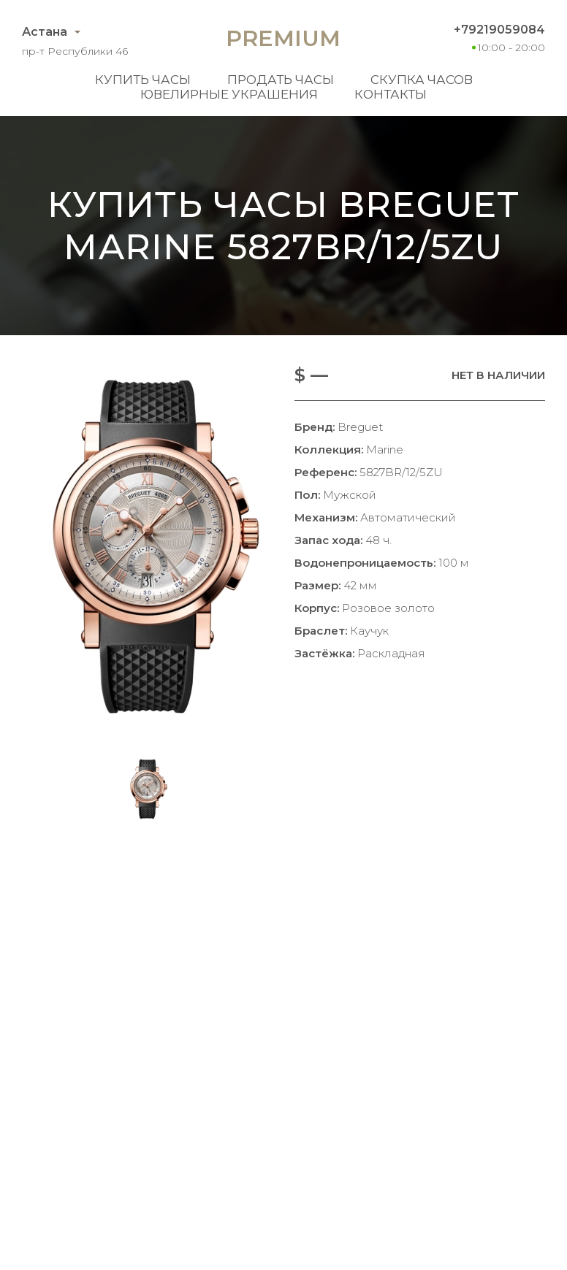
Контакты (390, 94)
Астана (44, 32)
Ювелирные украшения (229, 94)
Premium (283, 38)
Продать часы (280, 79)
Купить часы (143, 79)
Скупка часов (421, 79)
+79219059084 (499, 30)
